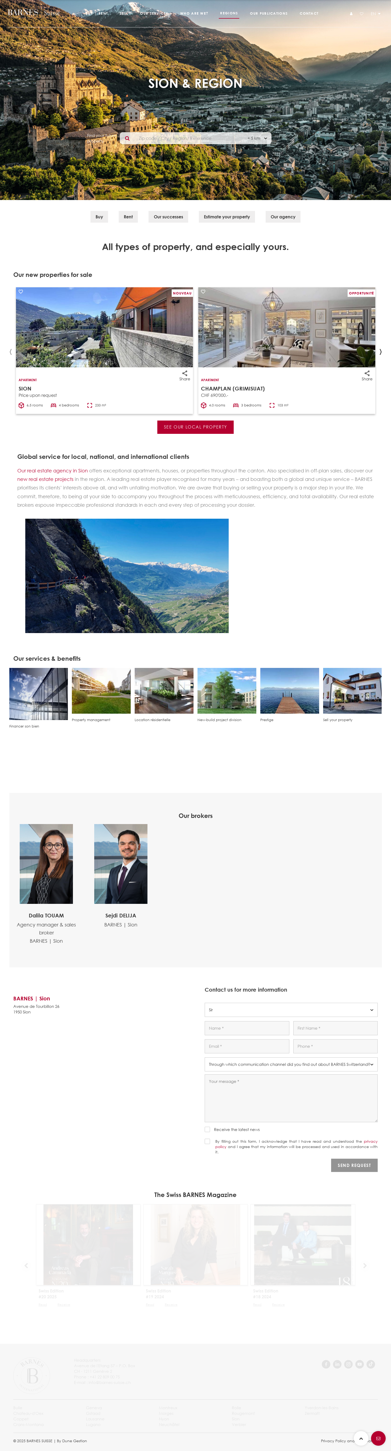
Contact (309, 13)
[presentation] (10, 350)
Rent (128, 216)
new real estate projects (45, 479)
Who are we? (194, 13)
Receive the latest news (237, 1129)
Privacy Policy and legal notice (349, 1440)
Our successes (168, 216)
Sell (124, 13)
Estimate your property (227, 216)
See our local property (195, 427)
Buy (98, 216)
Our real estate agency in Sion (52, 470)
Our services (154, 13)
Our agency (284, 216)
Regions (229, 13)
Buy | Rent (97, 13)
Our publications (269, 13)
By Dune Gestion (72, 1440)
